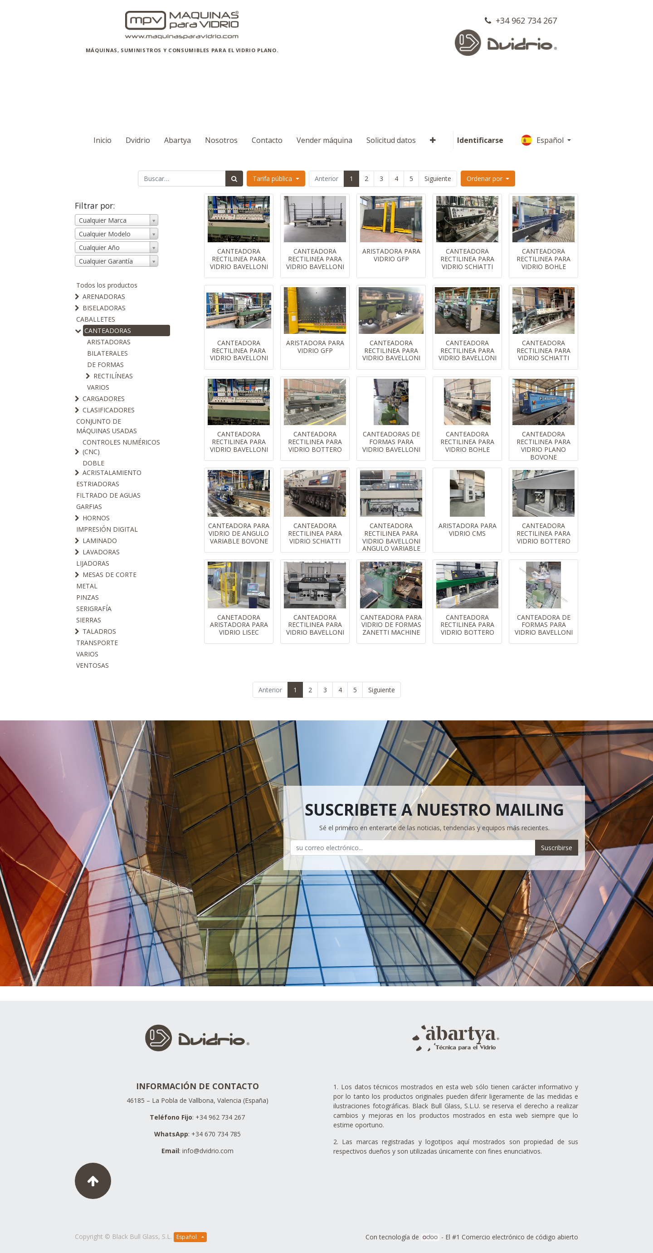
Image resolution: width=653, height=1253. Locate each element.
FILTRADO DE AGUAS (108, 495)
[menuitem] (102, 140)
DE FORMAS (105, 364)
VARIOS (98, 387)
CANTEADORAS (107, 330)
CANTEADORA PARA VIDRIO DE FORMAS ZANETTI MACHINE (391, 625)
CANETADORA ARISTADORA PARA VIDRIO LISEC (239, 625)
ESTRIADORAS (97, 484)
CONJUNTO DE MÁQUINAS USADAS (106, 426)
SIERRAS (88, 620)
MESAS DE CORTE (109, 574)
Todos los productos (106, 285)
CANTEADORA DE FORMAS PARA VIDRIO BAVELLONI (544, 625)
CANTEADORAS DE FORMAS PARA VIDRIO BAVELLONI (391, 442)
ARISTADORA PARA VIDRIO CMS (468, 529)
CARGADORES (104, 398)
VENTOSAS (92, 665)
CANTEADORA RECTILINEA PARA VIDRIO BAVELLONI (239, 259)
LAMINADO (100, 540)
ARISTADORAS (109, 342)
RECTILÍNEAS (113, 376)
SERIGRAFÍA (94, 608)
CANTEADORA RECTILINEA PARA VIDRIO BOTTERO (315, 442)
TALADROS (99, 631)
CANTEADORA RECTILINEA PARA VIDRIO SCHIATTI (467, 259)
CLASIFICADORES (109, 410)
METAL (86, 586)
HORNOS (96, 518)
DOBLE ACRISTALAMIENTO (112, 468)
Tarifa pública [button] (273, 178)
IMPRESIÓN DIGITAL (107, 529)
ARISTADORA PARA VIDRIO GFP (391, 255)
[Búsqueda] (234, 178)
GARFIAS (89, 506)
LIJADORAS (92, 563)
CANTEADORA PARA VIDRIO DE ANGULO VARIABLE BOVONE (238, 533)
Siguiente (437, 178)
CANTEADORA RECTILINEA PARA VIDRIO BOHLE (543, 259)
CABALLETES (95, 319)
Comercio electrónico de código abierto (520, 1237)
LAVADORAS (101, 552)
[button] (432, 140)
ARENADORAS (104, 296)
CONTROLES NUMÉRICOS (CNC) (121, 447)
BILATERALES (107, 353)
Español (543, 140)
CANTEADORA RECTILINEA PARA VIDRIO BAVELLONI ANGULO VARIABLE (391, 537)
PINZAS (87, 597)
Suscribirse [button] (556, 847)
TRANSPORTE (97, 642)
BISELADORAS (104, 307)
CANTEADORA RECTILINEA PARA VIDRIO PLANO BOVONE (543, 445)
